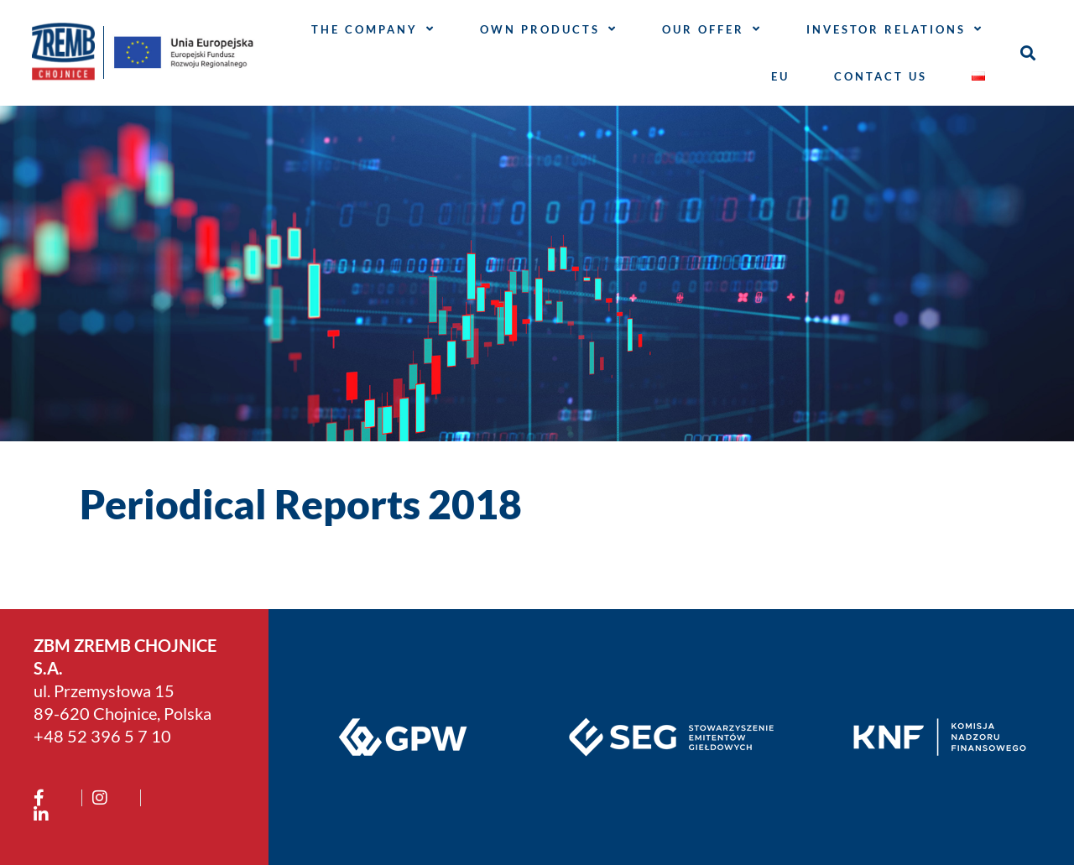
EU (780, 76)
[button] (1027, 52)
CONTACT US (880, 76)
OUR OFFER (712, 29)
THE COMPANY (373, 29)
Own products (549, 29)
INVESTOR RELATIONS (894, 29)
